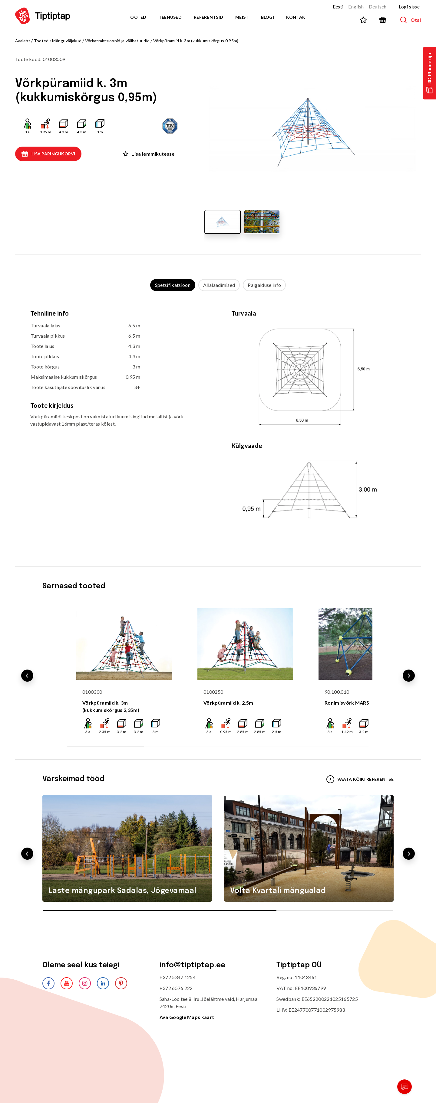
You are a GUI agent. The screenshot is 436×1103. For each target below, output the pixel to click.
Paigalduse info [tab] (264, 285)
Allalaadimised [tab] (219, 285)
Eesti (338, 6)
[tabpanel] (218, 423)
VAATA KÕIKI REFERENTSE (360, 779)
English (356, 6)
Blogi (267, 17)
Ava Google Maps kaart (187, 1017)
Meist (242, 17)
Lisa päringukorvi (48, 153)
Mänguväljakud (66, 40)
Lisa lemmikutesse (148, 154)
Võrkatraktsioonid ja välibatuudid (117, 40)
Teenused (170, 17)
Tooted (137, 17)
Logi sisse (409, 6)
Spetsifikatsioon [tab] (172, 285)
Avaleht (22, 40)
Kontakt (297, 17)
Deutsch (378, 6)
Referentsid (208, 17)
